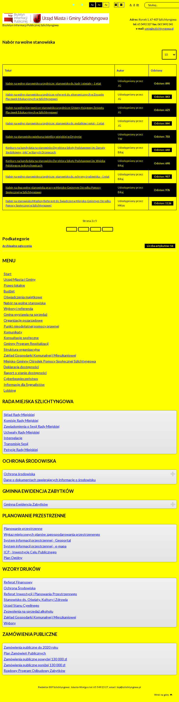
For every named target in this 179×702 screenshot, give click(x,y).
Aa (92, 4)
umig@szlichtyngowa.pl (159, 28)
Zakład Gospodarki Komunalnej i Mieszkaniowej (40, 355)
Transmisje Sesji (16, 444)
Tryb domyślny (73, 5)
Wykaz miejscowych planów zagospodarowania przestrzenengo (52, 534)
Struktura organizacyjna (22, 349)
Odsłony (156, 70)
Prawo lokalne (14, 285)
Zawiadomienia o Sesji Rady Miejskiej (31, 426)
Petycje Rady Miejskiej (21, 450)
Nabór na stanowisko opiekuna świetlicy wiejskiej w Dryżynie (44, 136)
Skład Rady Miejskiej (19, 414)
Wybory (10, 623)
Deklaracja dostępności (21, 367)
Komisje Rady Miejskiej (21, 420)
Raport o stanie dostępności (25, 373)
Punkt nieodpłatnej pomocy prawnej (31, 326)
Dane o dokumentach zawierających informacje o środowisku (50, 480)
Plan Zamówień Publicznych (25, 653)
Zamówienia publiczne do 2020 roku (31, 647)
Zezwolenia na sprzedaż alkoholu (28, 611)
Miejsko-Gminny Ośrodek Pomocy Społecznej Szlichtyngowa (50, 361)
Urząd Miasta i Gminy (20, 279)
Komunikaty (13, 332)
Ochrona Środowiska (20, 588)
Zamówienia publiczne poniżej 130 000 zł (34, 665)
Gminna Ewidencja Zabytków (26, 504)
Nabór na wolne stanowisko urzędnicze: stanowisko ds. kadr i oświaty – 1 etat (53, 83)
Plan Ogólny (13, 558)
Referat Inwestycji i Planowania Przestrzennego (40, 594)
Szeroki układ (121, 4)
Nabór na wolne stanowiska (25, 303)
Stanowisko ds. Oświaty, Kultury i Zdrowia (36, 599)
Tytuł (8, 70)
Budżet (9, 291)
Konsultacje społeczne (21, 338)
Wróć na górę (163, 694)
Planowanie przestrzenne (23, 528)
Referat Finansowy (18, 582)
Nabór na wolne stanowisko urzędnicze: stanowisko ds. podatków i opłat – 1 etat (55, 123)
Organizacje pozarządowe (23, 320)
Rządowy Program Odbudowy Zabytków (34, 670)
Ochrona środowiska (19, 474)
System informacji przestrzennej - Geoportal (37, 540)
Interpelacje (13, 438)
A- (131, 4)
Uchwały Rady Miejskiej (21, 432)
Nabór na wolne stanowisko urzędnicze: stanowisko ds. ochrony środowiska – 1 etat (57, 176)
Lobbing (10, 390)
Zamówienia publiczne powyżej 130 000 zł (35, 659)
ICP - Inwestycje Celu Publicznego (30, 552)
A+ (137, 4)
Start (8, 274)
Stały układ (116, 4)
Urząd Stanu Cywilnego (21, 605)
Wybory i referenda (18, 308)
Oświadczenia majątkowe (23, 297)
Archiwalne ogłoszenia (17, 245)
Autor (120, 70)
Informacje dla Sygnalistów (24, 384)
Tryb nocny (82, 5)
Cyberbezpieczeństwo (21, 378)
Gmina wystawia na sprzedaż (25, 314)
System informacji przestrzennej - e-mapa (35, 546)
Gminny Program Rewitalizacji (26, 343)
